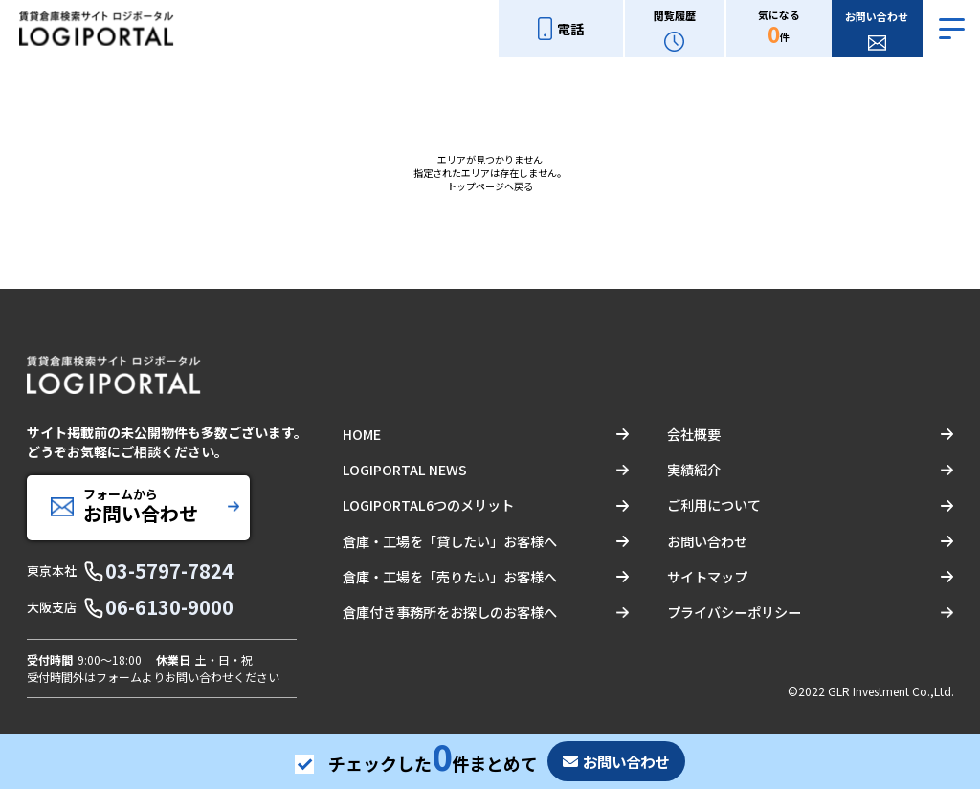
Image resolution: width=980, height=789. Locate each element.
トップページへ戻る (490, 186)
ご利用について (714, 505)
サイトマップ (707, 575)
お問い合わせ (707, 540)
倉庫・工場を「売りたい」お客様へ (450, 575)
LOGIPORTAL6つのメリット (427, 505)
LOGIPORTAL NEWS (404, 469)
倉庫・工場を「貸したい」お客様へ (450, 540)
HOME (362, 434)
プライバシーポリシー (734, 611)
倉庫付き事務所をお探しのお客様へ (450, 611)
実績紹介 (694, 469)
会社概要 (694, 434)
